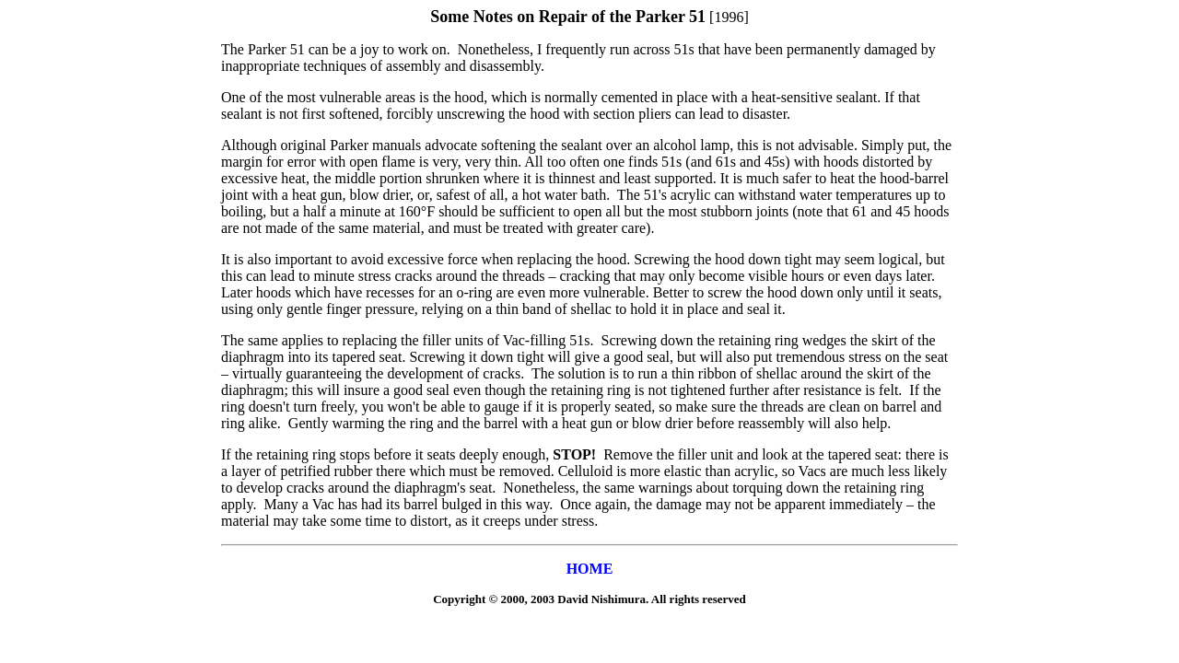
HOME (589, 568)
